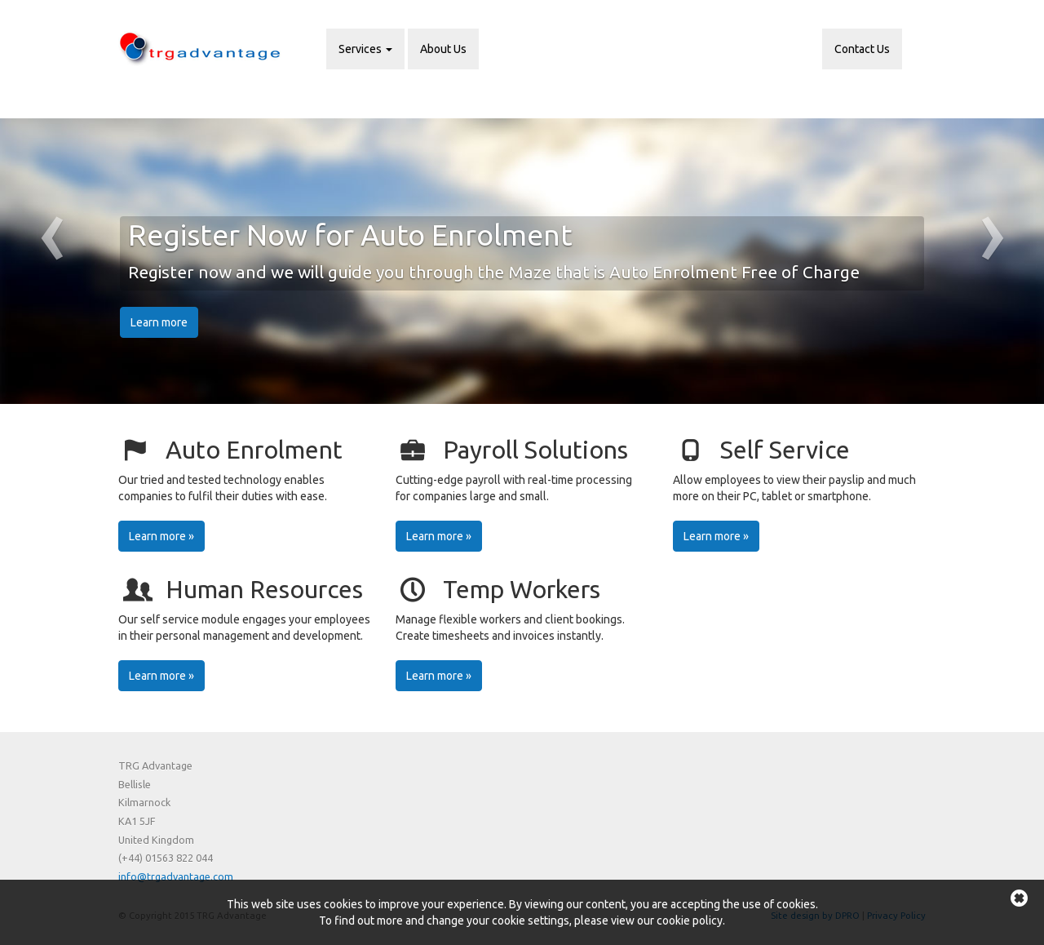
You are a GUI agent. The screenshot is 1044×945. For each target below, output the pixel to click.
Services (365, 48)
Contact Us (862, 48)
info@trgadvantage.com (175, 876)
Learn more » (161, 536)
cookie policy (690, 920)
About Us (443, 48)
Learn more (159, 322)
